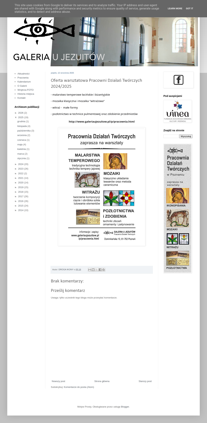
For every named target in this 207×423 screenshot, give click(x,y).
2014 (21, 210)
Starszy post (145, 381)
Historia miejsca (25, 94)
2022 (21, 173)
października (24, 130)
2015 (21, 205)
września (22, 135)
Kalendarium (24, 81)
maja (20, 144)
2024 (21, 164)
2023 (21, 168)
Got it (189, 8)
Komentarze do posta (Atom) (79, 387)
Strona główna (101, 381)
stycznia (22, 158)
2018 (21, 191)
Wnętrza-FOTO (25, 89)
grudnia (21, 121)
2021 (21, 178)
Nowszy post (58, 381)
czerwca (22, 140)
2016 (21, 201)
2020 (21, 182)
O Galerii (22, 85)
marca (21, 153)
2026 (21, 112)
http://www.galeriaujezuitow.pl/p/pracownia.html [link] (102, 121)
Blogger (125, 406)
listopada (22, 126)
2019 (21, 187)
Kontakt (21, 98)
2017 (21, 196)
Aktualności (23, 73)
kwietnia (22, 149)
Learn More (175, 8)
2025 (21, 117)
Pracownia (23, 77)
